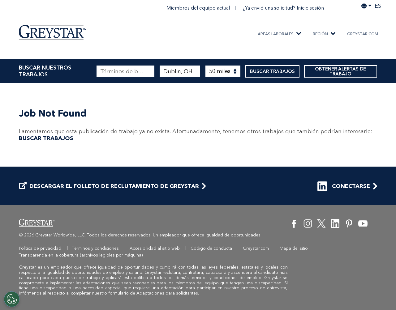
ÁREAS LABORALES (276, 34)
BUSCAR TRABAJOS (272, 71)
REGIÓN (320, 34)
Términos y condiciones (95, 248)
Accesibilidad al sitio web (155, 248)
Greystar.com (362, 34)
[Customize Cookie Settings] (11, 299)
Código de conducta (211, 248)
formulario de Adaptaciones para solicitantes (153, 293)
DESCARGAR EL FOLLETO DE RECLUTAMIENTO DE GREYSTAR (109, 186)
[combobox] (179, 71)
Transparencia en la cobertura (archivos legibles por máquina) (81, 255)
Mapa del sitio (294, 248)
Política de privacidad (40, 248)
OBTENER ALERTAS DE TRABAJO (340, 71)
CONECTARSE (343, 186)
